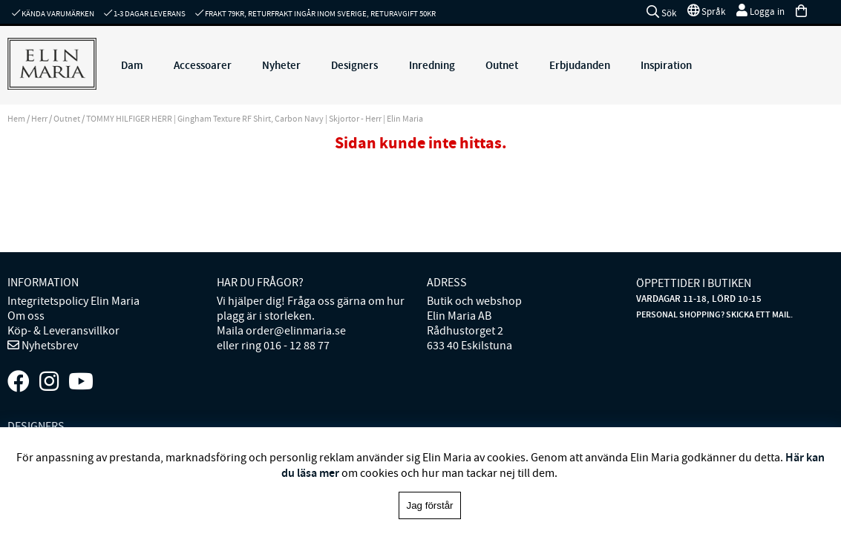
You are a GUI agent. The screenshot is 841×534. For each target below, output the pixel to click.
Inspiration (666, 65)
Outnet (501, 65)
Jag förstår (430, 505)
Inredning (432, 65)
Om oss (26, 316)
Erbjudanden (579, 65)
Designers (354, 65)
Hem (16, 119)
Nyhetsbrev (48, 345)
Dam (132, 65)
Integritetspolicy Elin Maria (73, 301)
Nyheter (281, 65)
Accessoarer (203, 65)
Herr (39, 119)
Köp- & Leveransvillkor (63, 330)
